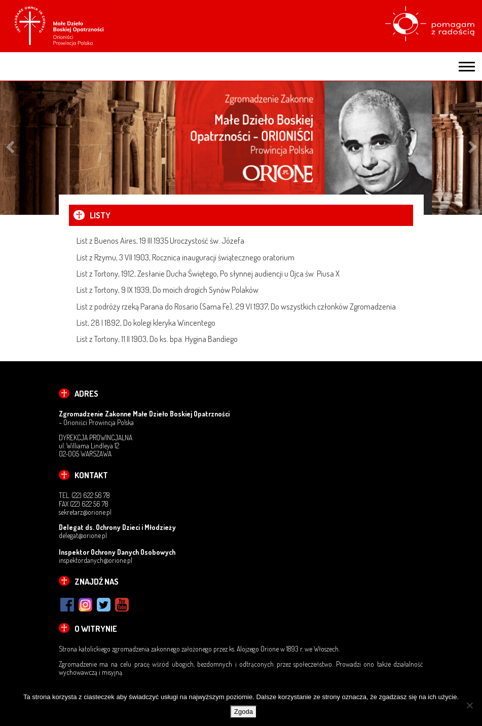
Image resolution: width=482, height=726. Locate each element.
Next (472, 148)
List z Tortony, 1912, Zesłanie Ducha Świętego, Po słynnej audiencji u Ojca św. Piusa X (208, 273)
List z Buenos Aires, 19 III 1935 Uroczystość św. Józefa (160, 240)
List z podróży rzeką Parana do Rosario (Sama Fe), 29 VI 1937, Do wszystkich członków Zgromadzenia (236, 306)
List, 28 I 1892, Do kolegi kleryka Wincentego (146, 322)
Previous (10, 148)
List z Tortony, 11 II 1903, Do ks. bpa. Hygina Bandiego (157, 338)
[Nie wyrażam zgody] (469, 705)
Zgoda (243, 711)
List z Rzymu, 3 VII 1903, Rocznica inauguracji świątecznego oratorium (185, 257)
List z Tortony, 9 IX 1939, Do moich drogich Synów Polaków (167, 289)
